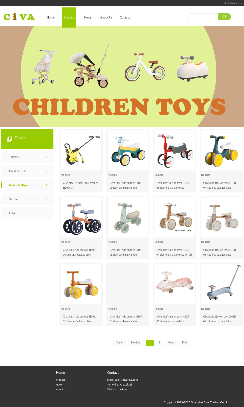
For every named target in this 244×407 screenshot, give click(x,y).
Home (60, 372)
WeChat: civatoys (117, 389)
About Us (61, 389)
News (59, 384)
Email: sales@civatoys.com (122, 379)
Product (60, 379)
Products (22, 138)
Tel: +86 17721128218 (119, 384)
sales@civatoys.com (233, 3)
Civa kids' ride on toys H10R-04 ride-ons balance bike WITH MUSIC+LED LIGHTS (174, 254)
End (184, 342)
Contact (113, 372)
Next (171, 342)
